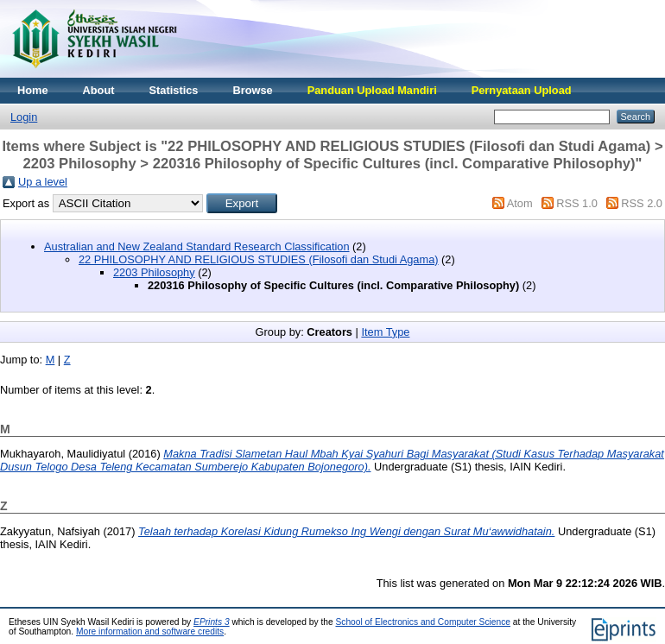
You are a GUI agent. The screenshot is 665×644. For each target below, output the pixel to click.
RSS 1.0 (577, 203)
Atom (520, 203)
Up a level (42, 181)
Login (23, 116)
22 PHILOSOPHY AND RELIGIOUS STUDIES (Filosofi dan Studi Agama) (259, 259)
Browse (252, 90)
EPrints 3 (211, 622)
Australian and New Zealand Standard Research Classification (197, 246)
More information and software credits (150, 631)
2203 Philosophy (154, 272)
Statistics (174, 90)
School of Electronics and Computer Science (422, 622)
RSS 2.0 (641, 203)
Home (32, 90)
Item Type (385, 331)
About (99, 90)
